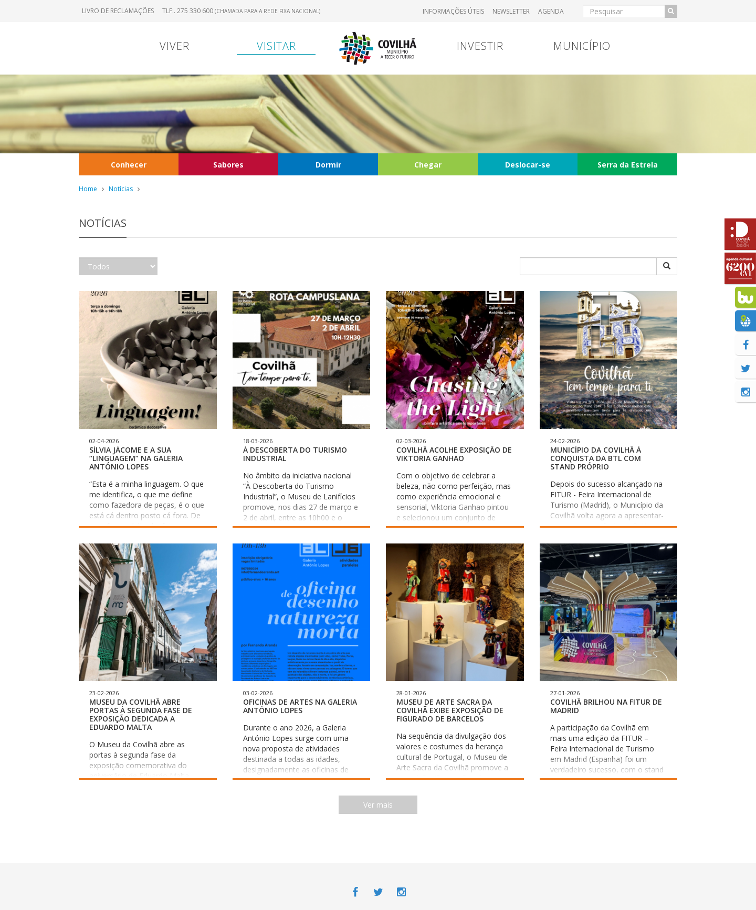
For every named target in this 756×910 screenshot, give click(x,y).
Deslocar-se (527, 165)
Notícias (121, 188)
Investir (480, 46)
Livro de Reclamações (118, 10)
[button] (148, 409)
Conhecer (128, 165)
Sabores (228, 165)
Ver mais (378, 805)
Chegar (428, 165)
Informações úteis (453, 11)
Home (88, 188)
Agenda (551, 11)
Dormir (328, 165)
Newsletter (511, 11)
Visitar (276, 46)
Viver (175, 46)
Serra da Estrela (627, 165)
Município (582, 46)
